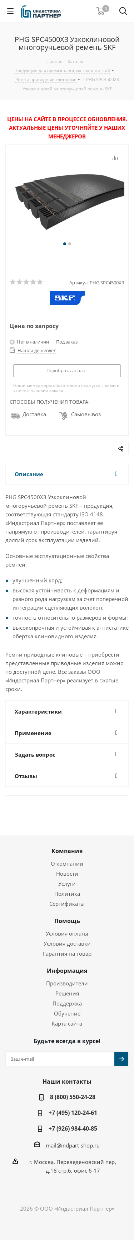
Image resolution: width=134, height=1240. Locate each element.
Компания (67, 851)
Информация (67, 971)
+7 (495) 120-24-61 (73, 1113)
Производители (67, 983)
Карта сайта (67, 1023)
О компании (67, 863)
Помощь (67, 921)
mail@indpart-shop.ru (73, 1145)
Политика (67, 893)
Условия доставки (67, 943)
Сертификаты (67, 903)
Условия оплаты (67, 933)
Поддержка (67, 1003)
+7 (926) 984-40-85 (73, 1128)
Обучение (67, 1013)
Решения (67, 993)
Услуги (67, 883)
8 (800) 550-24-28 (72, 1097)
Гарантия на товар (67, 953)
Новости (67, 873)
